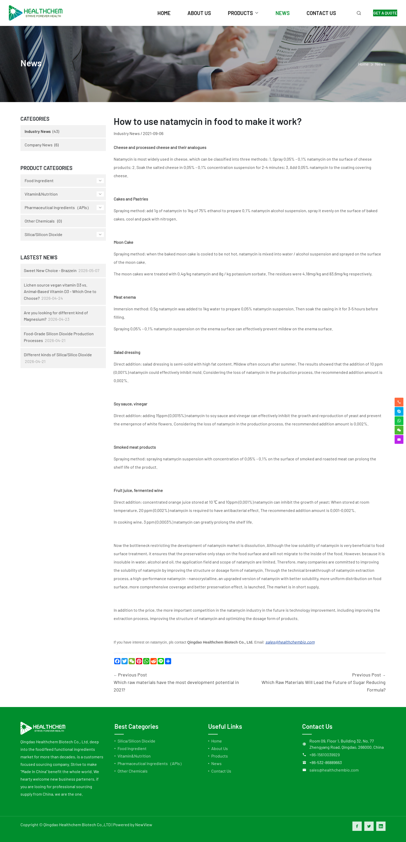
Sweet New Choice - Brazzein (50, 270)
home (157, 13)
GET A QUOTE (382, 12)
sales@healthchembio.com (334, 769)
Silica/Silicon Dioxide (43, 234)
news (276, 13)
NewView (143, 824)
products (234, 13)
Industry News (38, 131)
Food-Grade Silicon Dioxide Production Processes (59, 337)
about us (193, 13)
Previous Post (180, 682)
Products (219, 755)
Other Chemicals (40, 220)
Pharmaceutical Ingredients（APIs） (58, 207)
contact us (315, 13)
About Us (219, 748)
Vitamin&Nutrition (41, 193)
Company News (39, 144)
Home (216, 740)
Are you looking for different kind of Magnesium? (56, 316)
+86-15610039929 (324, 754)
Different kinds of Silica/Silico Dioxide (58, 354)
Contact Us (221, 770)
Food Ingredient (39, 180)
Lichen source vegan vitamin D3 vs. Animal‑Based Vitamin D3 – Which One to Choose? (60, 291)
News (380, 63)
